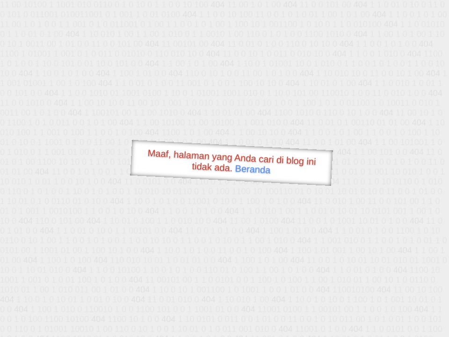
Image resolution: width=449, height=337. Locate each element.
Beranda (253, 169)
